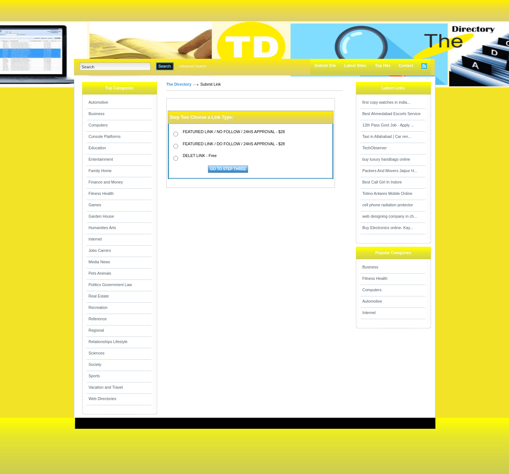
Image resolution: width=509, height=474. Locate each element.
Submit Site (325, 65)
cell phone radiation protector (388, 205)
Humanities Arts (102, 227)
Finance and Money (106, 182)
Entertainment (101, 159)
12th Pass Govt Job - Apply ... (388, 125)
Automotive (98, 102)
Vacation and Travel (106, 387)
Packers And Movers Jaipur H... (390, 170)
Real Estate (99, 296)
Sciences (97, 353)
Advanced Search (192, 66)
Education (97, 148)
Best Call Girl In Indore (382, 182)
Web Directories (103, 398)
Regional (96, 330)
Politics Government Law (110, 284)
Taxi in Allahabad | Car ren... (387, 136)
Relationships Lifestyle (108, 341)
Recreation (98, 307)
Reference (98, 319)
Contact (406, 65)
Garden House (101, 216)
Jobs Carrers (100, 250)
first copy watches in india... (386, 102)
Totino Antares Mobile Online (388, 193)
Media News (99, 262)
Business (97, 113)
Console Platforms (105, 136)
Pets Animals (100, 273)
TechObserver (375, 148)
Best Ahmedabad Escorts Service (392, 113)
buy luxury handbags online (386, 159)
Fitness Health (101, 193)
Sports (94, 376)
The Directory (179, 84)
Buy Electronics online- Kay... (388, 227)
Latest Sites (355, 65)
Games (95, 205)
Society (95, 364)
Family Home (100, 170)
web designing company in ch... (390, 216)
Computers (98, 125)
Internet (95, 239)
